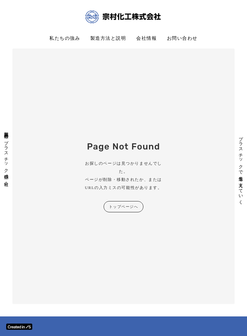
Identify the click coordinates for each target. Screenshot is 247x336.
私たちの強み (64, 38)
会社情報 (146, 38)
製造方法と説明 (108, 38)
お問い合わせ (182, 38)
